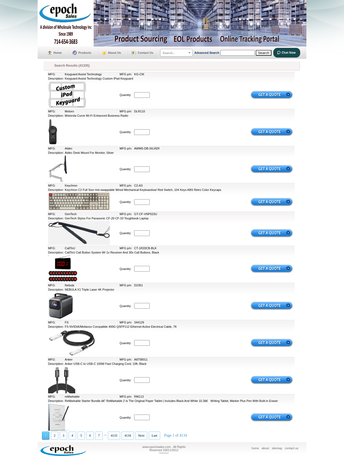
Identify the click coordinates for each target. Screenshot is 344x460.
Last (154, 435)
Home (57, 52)
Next (141, 435)
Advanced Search (206, 52)
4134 (127, 435)
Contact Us (145, 52)
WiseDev (164, 453)
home (255, 448)
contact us (291, 448)
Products (84, 52)
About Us (114, 52)
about (265, 448)
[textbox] (176, 53)
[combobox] (176, 52)
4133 (114, 435)
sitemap (277, 448)
